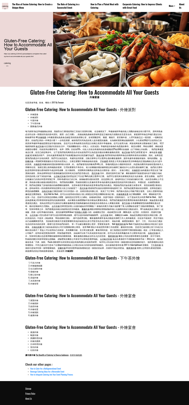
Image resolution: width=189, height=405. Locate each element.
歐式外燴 (40, 146)
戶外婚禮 (104, 161)
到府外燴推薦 (76, 355)
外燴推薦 (42, 137)
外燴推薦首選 (122, 194)
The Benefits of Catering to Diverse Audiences (52, 355)
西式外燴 (96, 173)
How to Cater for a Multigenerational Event (45, 368)
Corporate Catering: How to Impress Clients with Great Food (142, 6)
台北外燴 (34, 215)
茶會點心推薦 (81, 212)
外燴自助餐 (37, 226)
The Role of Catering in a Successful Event (68, 6)
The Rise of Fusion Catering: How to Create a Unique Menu (32, 6)
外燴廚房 (38, 164)
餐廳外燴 (86, 209)
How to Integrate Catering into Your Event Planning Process (51, 374)
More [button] (171, 5)
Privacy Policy (30, 393)
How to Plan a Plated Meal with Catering (104, 6)
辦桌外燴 (100, 155)
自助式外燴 (47, 191)
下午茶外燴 (156, 244)
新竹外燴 (126, 203)
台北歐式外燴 (60, 176)
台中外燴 (56, 206)
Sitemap (28, 388)
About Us (181, 6)
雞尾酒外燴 (121, 224)
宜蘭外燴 (62, 247)
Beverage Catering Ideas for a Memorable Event (47, 371)
